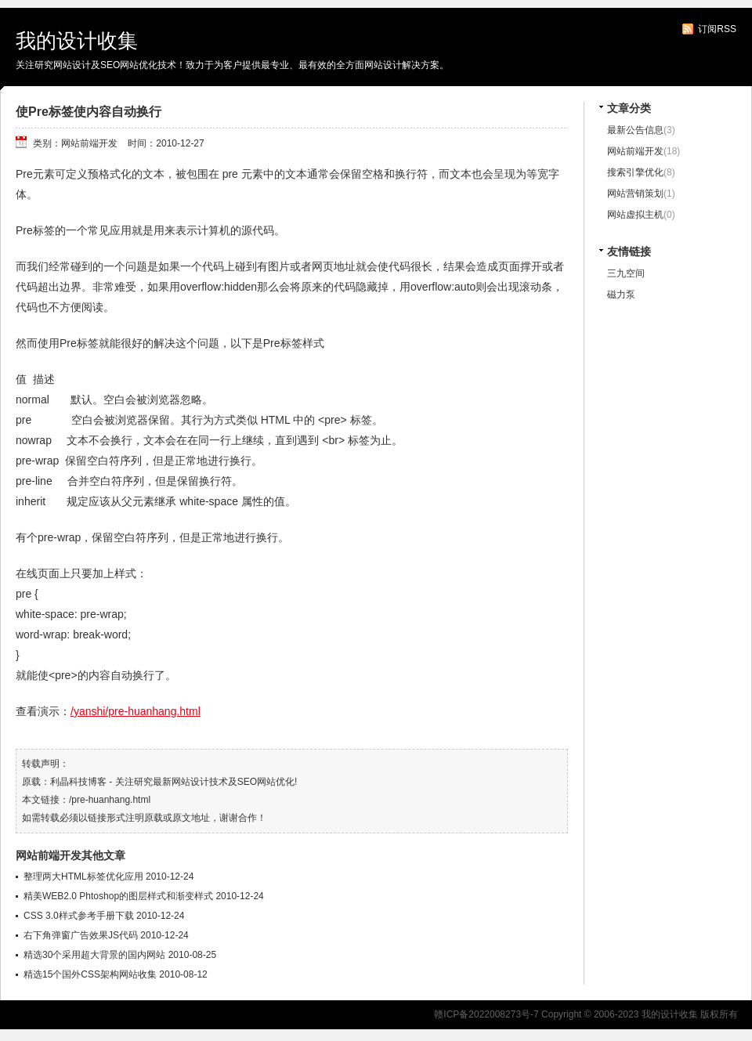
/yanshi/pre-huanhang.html (135, 711)
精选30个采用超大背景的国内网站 (94, 954)
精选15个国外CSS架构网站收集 (90, 974)
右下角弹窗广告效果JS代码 (81, 935)
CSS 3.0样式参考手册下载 (79, 915)
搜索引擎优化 (635, 172)
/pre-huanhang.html (109, 799)
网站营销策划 (635, 193)
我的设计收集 (77, 41)
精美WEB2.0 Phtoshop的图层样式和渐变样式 (118, 896)
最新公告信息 (635, 130)
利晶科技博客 (78, 781)
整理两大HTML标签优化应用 (83, 876)
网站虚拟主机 (635, 214)
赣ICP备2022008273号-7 (486, 1014)
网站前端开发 (635, 151)
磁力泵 (621, 294)
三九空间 (626, 273)
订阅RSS (717, 28)
